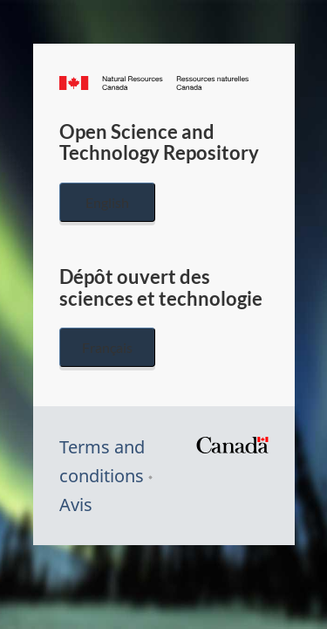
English (107, 202)
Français (107, 347)
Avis (75, 504)
